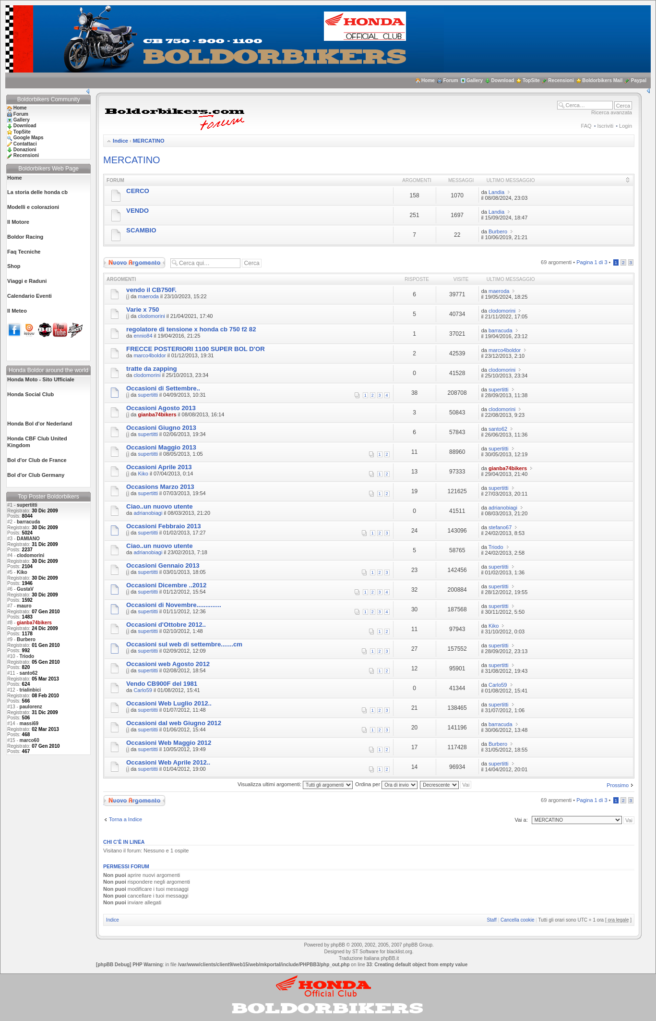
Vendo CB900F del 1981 (161, 683)
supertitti (27, 505)
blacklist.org (399, 951)
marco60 (29, 740)
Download (502, 80)
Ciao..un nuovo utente (159, 506)
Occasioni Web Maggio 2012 (168, 742)
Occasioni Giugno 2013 (161, 427)
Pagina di (591, 262)
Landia (496, 192)
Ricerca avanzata (611, 112)
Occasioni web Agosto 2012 (168, 664)
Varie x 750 (142, 309)
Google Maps (28, 137)
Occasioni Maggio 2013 (161, 447)
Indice (120, 141)
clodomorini (30, 555)
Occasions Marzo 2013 (160, 486)
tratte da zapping (151, 368)
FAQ (586, 126)
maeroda (148, 296)
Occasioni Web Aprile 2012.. (168, 762)
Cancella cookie (518, 920)
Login (625, 126)
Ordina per (386, 784)
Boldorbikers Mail (602, 80)
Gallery (474, 80)
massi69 (29, 723)
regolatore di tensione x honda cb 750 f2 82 (191, 329)
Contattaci (25, 143)
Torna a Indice (125, 819)
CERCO (137, 190)
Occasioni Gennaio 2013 (162, 565)
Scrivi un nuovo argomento (134, 262)
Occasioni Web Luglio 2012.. (169, 703)
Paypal (638, 80)
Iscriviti (605, 126)
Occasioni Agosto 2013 (161, 408)
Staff (491, 920)
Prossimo (618, 785)
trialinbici (30, 690)
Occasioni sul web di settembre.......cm (184, 644)
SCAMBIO (141, 230)
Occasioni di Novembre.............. (173, 604)
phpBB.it (390, 958)
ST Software (365, 951)
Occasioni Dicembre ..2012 (166, 585)
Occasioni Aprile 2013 (159, 467)
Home (428, 80)
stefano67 (500, 527)
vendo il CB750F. (151, 289)
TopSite (531, 80)
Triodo (27, 656)
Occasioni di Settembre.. (163, 388)
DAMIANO (28, 538)
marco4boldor (149, 355)
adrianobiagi (147, 513)
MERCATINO (149, 141)
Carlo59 (142, 690)
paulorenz (31, 706)
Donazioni (24, 149)
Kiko (22, 572)
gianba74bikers (157, 414)
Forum (450, 80)
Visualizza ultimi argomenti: (295, 784)
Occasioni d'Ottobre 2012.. (166, 624)
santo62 (29, 673)
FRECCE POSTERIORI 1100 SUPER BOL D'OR (195, 348)
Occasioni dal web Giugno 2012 (173, 723)
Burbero (26, 639)
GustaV (25, 589)
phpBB (338, 945)
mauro (24, 605)
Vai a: (520, 820)
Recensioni (560, 80)
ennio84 (142, 336)
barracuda (28, 521)
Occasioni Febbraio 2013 (163, 526)
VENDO (137, 210)
